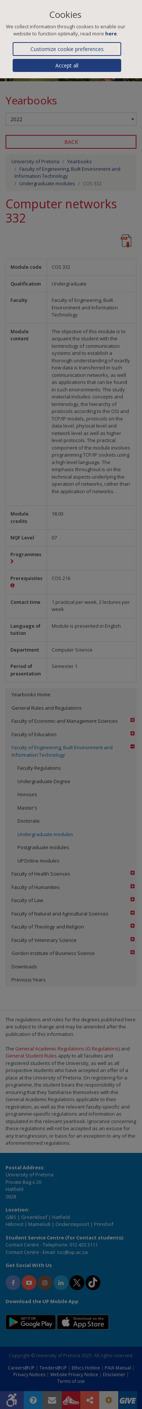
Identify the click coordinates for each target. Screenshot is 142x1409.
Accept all (66, 65)
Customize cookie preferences (67, 49)
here (111, 33)
